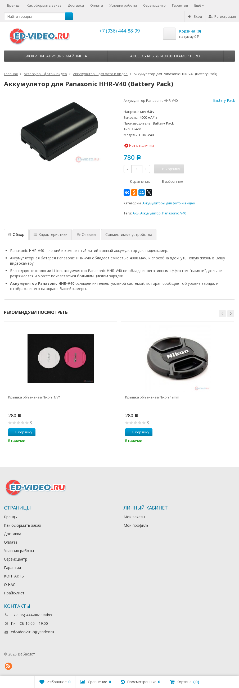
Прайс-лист (14, 592)
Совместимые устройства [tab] (128, 234)
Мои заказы (134, 516)
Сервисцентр (154, 5)
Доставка (76, 5)
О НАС (9, 584)
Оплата (96, 5)
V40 (183, 213)
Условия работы (123, 5)
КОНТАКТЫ (14, 576)
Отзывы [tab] (86, 234)
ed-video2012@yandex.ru (32, 631)
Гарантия (180, 5)
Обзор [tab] (16, 234)
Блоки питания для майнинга (55, 55)
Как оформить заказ (44, 5)
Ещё (199, 5)
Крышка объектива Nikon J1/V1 (34, 397)
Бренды (13, 5)
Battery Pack (224, 100)
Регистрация (222, 16)
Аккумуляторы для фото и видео (168, 203)
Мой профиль (136, 525)
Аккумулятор (150, 213)
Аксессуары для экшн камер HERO (165, 55)
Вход (195, 16)
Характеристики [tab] (50, 234)
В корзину (21, 432)
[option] (60, 384)
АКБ (136, 213)
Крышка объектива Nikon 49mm (152, 397)
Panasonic (170, 213)
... (229, 55)
